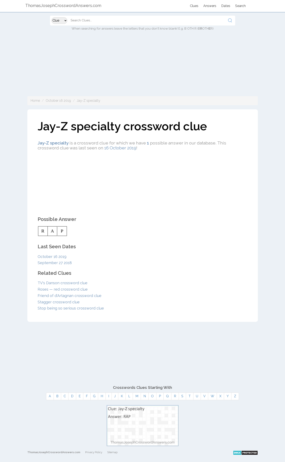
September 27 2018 (55, 263)
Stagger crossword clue (59, 302)
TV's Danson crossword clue (62, 283)
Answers (209, 6)
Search (240, 6)
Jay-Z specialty (88, 101)
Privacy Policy (93, 452)
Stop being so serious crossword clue (71, 308)
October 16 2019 (58, 101)
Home (35, 101)
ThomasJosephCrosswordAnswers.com (53, 452)
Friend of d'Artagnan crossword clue (69, 295)
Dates (225, 6)
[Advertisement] (142, 67)
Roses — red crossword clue (63, 289)
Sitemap (112, 452)
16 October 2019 (120, 147)
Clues (194, 6)
